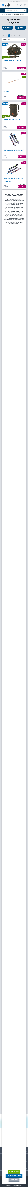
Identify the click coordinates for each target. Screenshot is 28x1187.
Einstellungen (14, 1179)
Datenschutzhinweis (17, 1185)
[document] (14, 682)
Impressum (8, 1185)
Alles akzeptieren (14, 1171)
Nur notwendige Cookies (14, 1175)
